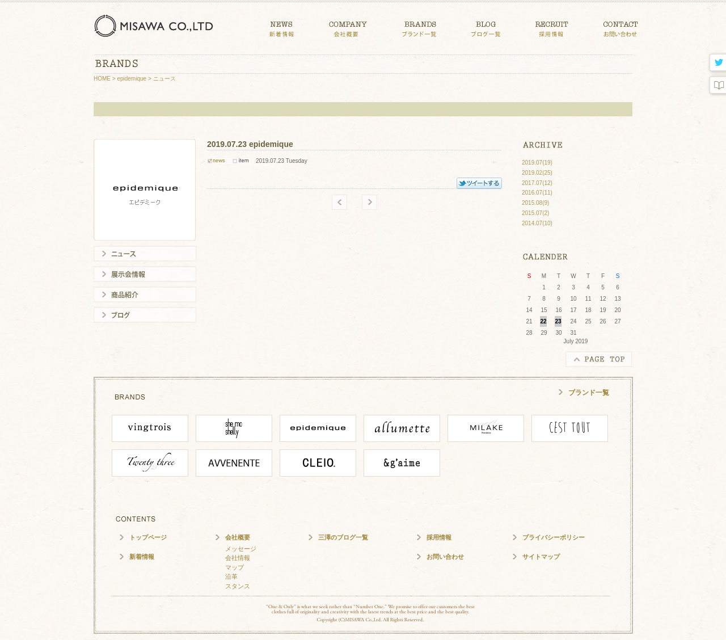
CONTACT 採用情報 (551, 27)
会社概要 (237, 537)
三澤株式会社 (156, 25)
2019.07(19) (537, 162)
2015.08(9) (535, 203)
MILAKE (486, 428)
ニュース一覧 (145, 254)
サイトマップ (541, 556)
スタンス (237, 586)
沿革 (231, 576)
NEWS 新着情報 (281, 27)
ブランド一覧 (588, 393)
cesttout (569, 428)
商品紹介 (145, 294)
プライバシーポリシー (553, 537)
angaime (402, 463)
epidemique (131, 78)
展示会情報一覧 (145, 274)
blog (716, 85)
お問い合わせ (445, 556)
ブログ (145, 315)
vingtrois (150, 428)
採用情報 (439, 537)
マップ (234, 567)
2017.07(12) (537, 183)
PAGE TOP (598, 359)
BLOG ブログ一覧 (485, 27)
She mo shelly (234, 428)
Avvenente (234, 463)
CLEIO (318, 463)
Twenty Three (150, 463)
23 (558, 321)
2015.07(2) (535, 213)
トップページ (148, 537)
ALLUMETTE (402, 428)
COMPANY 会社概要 (348, 27)
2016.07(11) (537, 193)
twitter (716, 63)
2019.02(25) (537, 173)
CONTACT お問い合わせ (620, 27)
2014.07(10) (537, 223)
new (369, 202)
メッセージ (240, 548)
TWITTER (479, 183)
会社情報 (237, 557)
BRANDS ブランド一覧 (419, 27)
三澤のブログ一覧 (343, 537)
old (339, 202)
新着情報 (141, 556)
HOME (102, 78)
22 (543, 321)
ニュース (164, 78)
